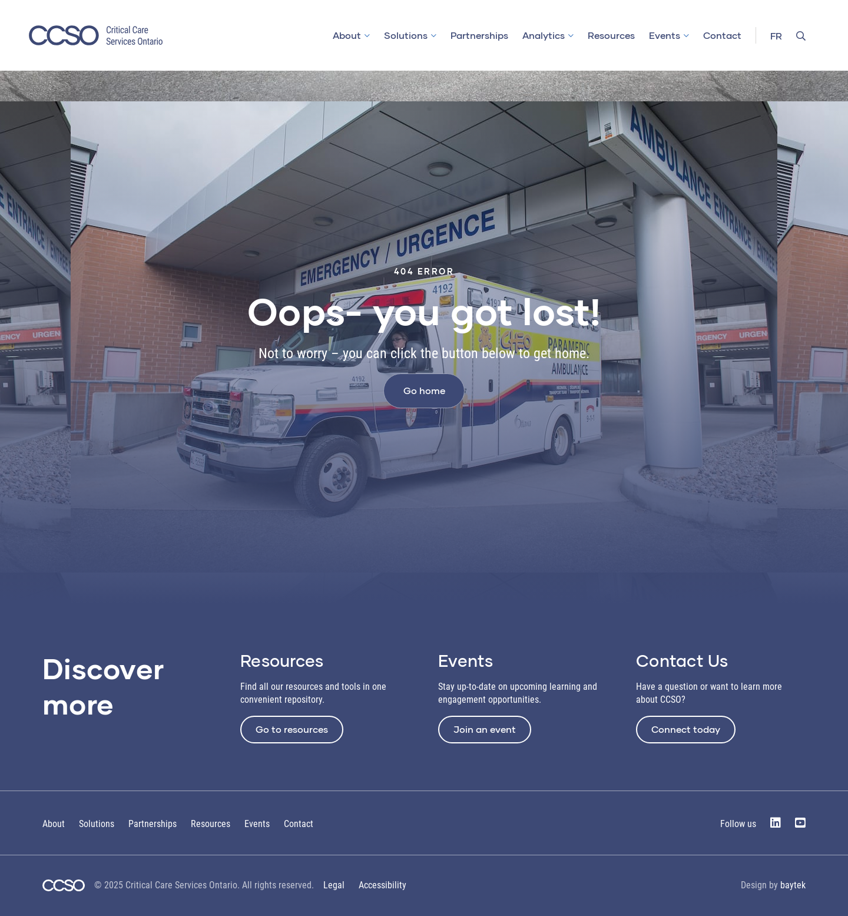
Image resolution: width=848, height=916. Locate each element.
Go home (424, 390)
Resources (611, 35)
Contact (722, 35)
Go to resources (292, 729)
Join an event (484, 729)
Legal (333, 885)
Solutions (406, 35)
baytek (793, 885)
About (347, 35)
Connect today (685, 729)
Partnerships (479, 35)
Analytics (543, 35)
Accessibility (382, 885)
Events (664, 35)
